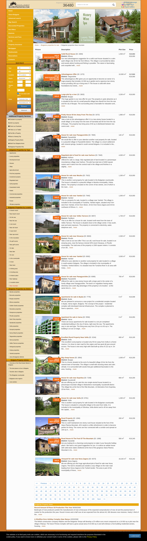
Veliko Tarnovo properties (17, 343)
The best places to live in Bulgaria (19, 368)
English (129, 2)
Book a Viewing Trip (14, 136)
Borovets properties (15, 295)
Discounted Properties (16, 26)
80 (102, 495)
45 (41, 491)
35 (97, 487)
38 (111, 487)
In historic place (14, 275)
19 (127, 483)
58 (102, 491)
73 (69, 495)
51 (69, 491)
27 (60, 487)
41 (125, 487)
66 (37, 495)
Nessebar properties (15, 309)
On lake (12, 248)
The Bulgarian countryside (17, 375)
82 (111, 495)
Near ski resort (14, 227)
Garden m (11, 86)
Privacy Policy (92, 537)
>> (104, 499)
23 (41, 487)
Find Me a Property (14, 133)
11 (89, 483)
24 (46, 487)
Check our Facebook (15, 126)
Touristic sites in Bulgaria (16, 371)
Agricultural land (14, 170)
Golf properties (14, 183)
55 (88, 491)
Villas (11, 166)
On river (12, 255)
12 (94, 483)
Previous (44, 483)
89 (41, 499)
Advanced (24, 110)
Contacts (11, 59)
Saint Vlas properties (15, 319)
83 (116, 495)
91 (51, 499)
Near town (12, 265)
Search (24, 106)
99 (88, 499)
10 (85, 483)
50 (65, 491)
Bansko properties (15, 292)
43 (135, 487)
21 (136, 483)
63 (125, 491)
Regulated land (14, 180)
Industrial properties (15, 197)
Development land (15, 159)
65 (135, 491)
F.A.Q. (10, 41)
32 (83, 487)
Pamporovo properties (16, 312)
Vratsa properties (14, 350)
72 (65, 495)
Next (99, 499)
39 (116, 487)
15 (108, 483)
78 (93, 495)
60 (111, 491)
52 (74, 491)
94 (65, 499)
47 (51, 491)
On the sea (13, 217)
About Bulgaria (13, 14)
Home (10, 11)
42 (130, 487)
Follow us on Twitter (14, 129)
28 (65, 487)
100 (93, 499)
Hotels (11, 190)
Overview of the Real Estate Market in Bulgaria (19, 364)
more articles (13, 382)
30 (74, 487)
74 (74, 495)
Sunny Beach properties (16, 333)
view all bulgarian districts (17, 357)
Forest (11, 201)
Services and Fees (14, 37)
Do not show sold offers (23, 94)
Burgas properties (15, 298)
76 (83, 495)
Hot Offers (12, 29)
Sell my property (13, 123)
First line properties (15, 173)
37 (107, 487)
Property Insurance (15, 44)
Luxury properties (14, 156)
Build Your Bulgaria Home (16, 143)
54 (83, 491)
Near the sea (13, 220)
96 (74, 499)
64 (130, 491)
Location (11, 75)
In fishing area (13, 268)
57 (97, 491)
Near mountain (14, 285)
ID (9, 90)
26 (55, 487)
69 (51, 495)
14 (103, 483)
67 (41, 495)
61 (116, 491)
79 (97, 495)
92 (55, 499)
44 (37, 491)
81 (107, 495)
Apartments (13, 153)
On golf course (14, 241)
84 (121, 495)
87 (135, 495)
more (78, 65)
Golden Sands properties (17, 305)
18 (122, 483)
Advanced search (14, 18)
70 (55, 495)
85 (125, 495)
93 (60, 499)
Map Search (12, 22)
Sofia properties (14, 326)
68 (46, 495)
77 (88, 495)
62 (121, 491)
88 (37, 499)
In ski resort (13, 224)
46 (46, 491)
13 (98, 483)
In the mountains (14, 238)
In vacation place (14, 282)
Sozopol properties (15, 329)
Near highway (13, 279)
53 (79, 491)
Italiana (128, 7)
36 (102, 487)
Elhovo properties (14, 302)
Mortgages (12, 48)
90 (46, 499)
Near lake (12, 251)
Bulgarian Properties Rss (16, 146)
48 (55, 491)
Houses (12, 163)
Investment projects (15, 177)
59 (107, 491)
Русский (128, 5)
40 (121, 487)
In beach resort (14, 210)
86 (130, 495)
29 (69, 487)
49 (60, 491)
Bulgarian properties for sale (65, 2)
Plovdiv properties (15, 316)
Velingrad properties (15, 346)
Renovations (12, 56)
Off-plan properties (15, 204)
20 (131, 483)
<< (37, 483)
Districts (11, 33)
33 (88, 487)
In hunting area (14, 272)
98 (83, 499)
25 (51, 487)
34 (93, 487)
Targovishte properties (16, 336)
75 (79, 495)
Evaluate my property (15, 119)
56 (93, 491)
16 (113, 483)
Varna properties (14, 340)
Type (10, 68)
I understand (134, 536)
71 (60, 495)
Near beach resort (15, 214)
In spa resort (13, 231)
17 (117, 483)
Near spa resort (14, 234)
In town (12, 261)
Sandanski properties (15, 322)
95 (69, 499)
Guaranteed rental (15, 187)
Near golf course (14, 244)
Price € (11, 82)
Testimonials (12, 52)
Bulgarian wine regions (16, 378)
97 (79, 499)
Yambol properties (15, 353)
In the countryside (15, 258)
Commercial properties (16, 194)
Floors (11, 78)
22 (37, 487)
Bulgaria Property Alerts (15, 140)
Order (10, 99)
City (10, 71)
